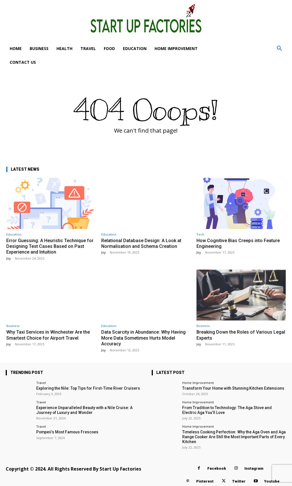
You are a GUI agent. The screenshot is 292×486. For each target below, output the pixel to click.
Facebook (216, 467)
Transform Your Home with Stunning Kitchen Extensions (229, 388)
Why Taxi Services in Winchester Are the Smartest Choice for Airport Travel (50, 334)
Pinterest (205, 479)
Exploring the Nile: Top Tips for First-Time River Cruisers (83, 388)
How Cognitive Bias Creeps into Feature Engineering (239, 243)
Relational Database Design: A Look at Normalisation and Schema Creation (142, 243)
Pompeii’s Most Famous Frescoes (65, 431)
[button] (279, 48)
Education (13, 234)
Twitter (239, 479)
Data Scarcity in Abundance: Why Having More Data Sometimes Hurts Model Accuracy (144, 337)
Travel (41, 382)
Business (12, 325)
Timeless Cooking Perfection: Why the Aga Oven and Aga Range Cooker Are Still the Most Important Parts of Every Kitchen (230, 435)
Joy (8, 258)
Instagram (253, 467)
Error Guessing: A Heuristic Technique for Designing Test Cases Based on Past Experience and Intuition (50, 246)
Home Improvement (198, 382)
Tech (200, 234)
